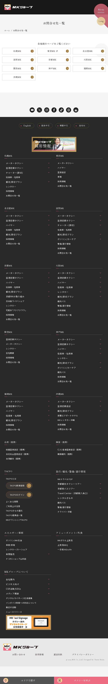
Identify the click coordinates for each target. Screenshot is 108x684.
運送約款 (54, 668)
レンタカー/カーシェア (17, 562)
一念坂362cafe (65, 562)
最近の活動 (11, 621)
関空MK (17, 70)
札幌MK (17, 51)
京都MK (52, 61)
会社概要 (10, 362)
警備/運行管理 (65, 249)
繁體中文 (64, 129)
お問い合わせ (18, 668)
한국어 (83, 129)
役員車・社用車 (13, 182)
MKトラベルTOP (66, 490)
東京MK (60, 160)
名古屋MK (88, 51)
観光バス (62, 308)
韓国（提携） (63, 452)
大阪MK (88, 61)
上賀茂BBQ (63, 558)
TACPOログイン (18, 506)
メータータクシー (66, 167)
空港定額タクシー (15, 347)
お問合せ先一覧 (13, 200)
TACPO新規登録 (18, 497)
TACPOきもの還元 (15, 523)
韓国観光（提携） (66, 464)
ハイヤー (62, 172)
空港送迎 (62, 177)
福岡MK (88, 70)
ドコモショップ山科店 (17, 572)
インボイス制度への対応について (22, 616)
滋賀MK (17, 61)
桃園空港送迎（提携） (17, 460)
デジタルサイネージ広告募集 (20, 611)
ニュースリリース (14, 626)
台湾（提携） (11, 452)
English (26, 129)
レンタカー (11, 191)
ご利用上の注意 (13, 518)
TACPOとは (12, 490)
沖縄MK (17, 80)
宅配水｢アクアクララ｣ (17, 317)
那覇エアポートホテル (69, 425)
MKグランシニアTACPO (18, 532)
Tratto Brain (98, 674)
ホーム (7, 30)
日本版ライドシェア (16, 308)
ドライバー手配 (65, 523)
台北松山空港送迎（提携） (19, 464)
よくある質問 (12, 513)
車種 (60, 182)
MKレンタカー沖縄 (67, 429)
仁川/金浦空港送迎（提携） (71, 460)
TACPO (8, 482)
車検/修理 (11, 558)
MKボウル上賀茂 (66, 553)
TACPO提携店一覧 (15, 527)
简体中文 (45, 129)
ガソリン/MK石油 (14, 553)
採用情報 (10, 196)
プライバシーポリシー (78, 668)
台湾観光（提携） (15, 469)
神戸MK (52, 70)
